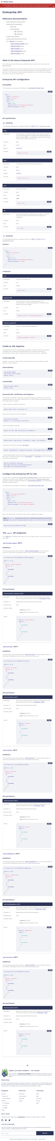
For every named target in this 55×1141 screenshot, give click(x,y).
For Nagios (5, 1107)
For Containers (5, 1103)
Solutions (3, 1100)
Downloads (21, 1098)
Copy (50, 91)
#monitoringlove (19, 1139)
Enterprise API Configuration (14, 24)
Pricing (3, 1110)
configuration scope (44, 126)
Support (21, 1100)
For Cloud (4, 1105)
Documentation (22, 1096)
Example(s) (13, 26)
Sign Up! (45, 1133)
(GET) (19, 43)
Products (3, 1093)
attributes (18, 31)
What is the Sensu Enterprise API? (15, 21)
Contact (38, 1100)
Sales (37, 1103)
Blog (37, 1096)
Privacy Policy (42, 1139)
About (37, 1093)
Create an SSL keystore (12, 36)
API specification (14, 29)
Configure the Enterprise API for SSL (16, 39)
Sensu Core (5, 1096)
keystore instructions (43, 479)
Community (21, 1093)
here (30, 304)
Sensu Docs (8, 2)
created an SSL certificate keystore (28, 477)
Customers (38, 1098)
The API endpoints (14, 41)
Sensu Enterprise (6, 1098)
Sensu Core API (7, 65)
